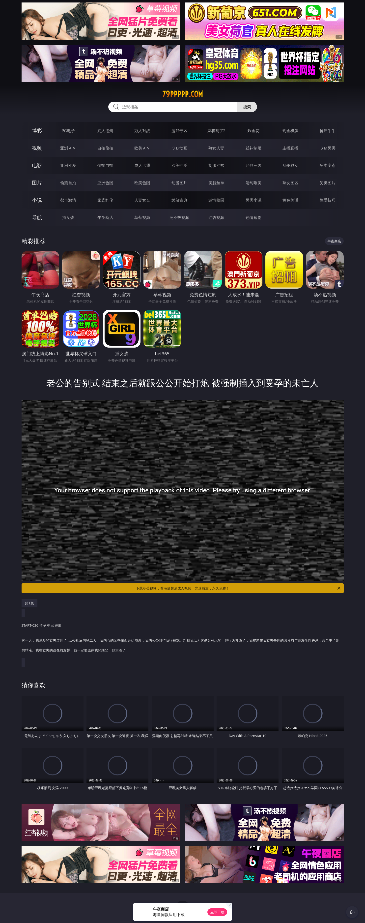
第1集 (29, 603)
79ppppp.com (182, 94)
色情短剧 (253, 217)
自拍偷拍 (105, 148)
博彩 (37, 130)
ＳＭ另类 (328, 148)
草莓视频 (142, 217)
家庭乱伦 (105, 200)
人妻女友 (142, 200)
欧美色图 (142, 182)
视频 (37, 148)
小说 (37, 200)
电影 (37, 165)
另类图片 (328, 182)
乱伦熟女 (290, 165)
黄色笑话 (290, 200)
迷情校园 (216, 200)
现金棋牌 (290, 130)
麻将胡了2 (216, 130)
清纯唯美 (253, 182)
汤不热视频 (179, 217)
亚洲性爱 (68, 165)
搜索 (247, 107)
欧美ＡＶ (142, 148)
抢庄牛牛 (328, 130)
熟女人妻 (216, 148)
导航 (37, 217)
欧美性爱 (179, 165)
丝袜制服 (253, 148)
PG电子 (68, 130)
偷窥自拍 (68, 182)
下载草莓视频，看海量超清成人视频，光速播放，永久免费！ (238, 588)
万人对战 (142, 130)
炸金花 (253, 130)
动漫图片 (179, 182)
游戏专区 (179, 130)
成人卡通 (142, 165)
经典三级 (253, 165)
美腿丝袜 (216, 182)
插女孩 (68, 217)
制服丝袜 (216, 165)
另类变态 (328, 165)
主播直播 (290, 148)
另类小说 (253, 200)
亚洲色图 (105, 182)
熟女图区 (290, 182)
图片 (37, 182)
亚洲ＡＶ (68, 148)
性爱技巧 (328, 200)
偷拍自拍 (105, 165)
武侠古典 (179, 200)
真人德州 (105, 130)
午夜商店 (105, 217)
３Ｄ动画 (179, 148)
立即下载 (217, 912)
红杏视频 (216, 217)
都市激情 (68, 200)
